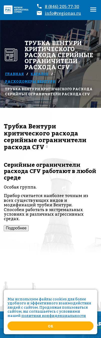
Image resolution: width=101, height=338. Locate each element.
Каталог (40, 74)
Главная (14, 74)
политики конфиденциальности (53, 315)
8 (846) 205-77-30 (62, 6)
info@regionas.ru (63, 13)
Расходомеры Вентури (30, 81)
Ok (50, 326)
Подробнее (16, 228)
